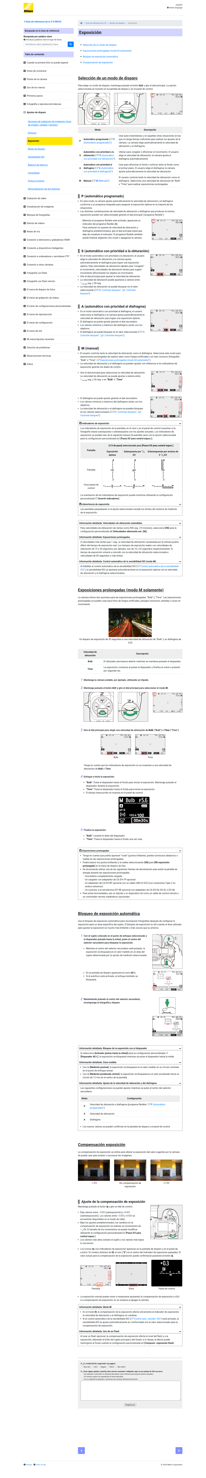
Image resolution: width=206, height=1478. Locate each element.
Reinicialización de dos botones (44, 189)
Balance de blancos (38, 165)
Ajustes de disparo (117, 23)
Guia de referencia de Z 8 (96, 23)
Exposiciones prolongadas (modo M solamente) (107, 50)
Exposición (33, 141)
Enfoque (32, 133)
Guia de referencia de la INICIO (43, 21)
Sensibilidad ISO (36, 157)
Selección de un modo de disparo (100, 45)
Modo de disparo (36, 149)
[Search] (45, 44)
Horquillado (34, 173)
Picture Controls (36, 181)
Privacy (29, 1465)
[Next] (179, 1450)
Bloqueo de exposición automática (100, 56)
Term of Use (41, 1465)
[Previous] (81, 1450)
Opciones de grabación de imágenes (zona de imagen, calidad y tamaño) (49, 123)
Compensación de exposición (98, 62)
